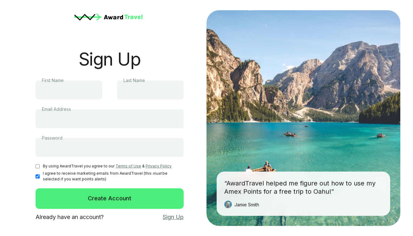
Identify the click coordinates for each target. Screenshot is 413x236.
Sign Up (173, 217)
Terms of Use (128, 166)
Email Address (56, 109)
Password (52, 138)
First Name (53, 80)
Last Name (134, 80)
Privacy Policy (159, 166)
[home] (109, 17)
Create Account (109, 198)
